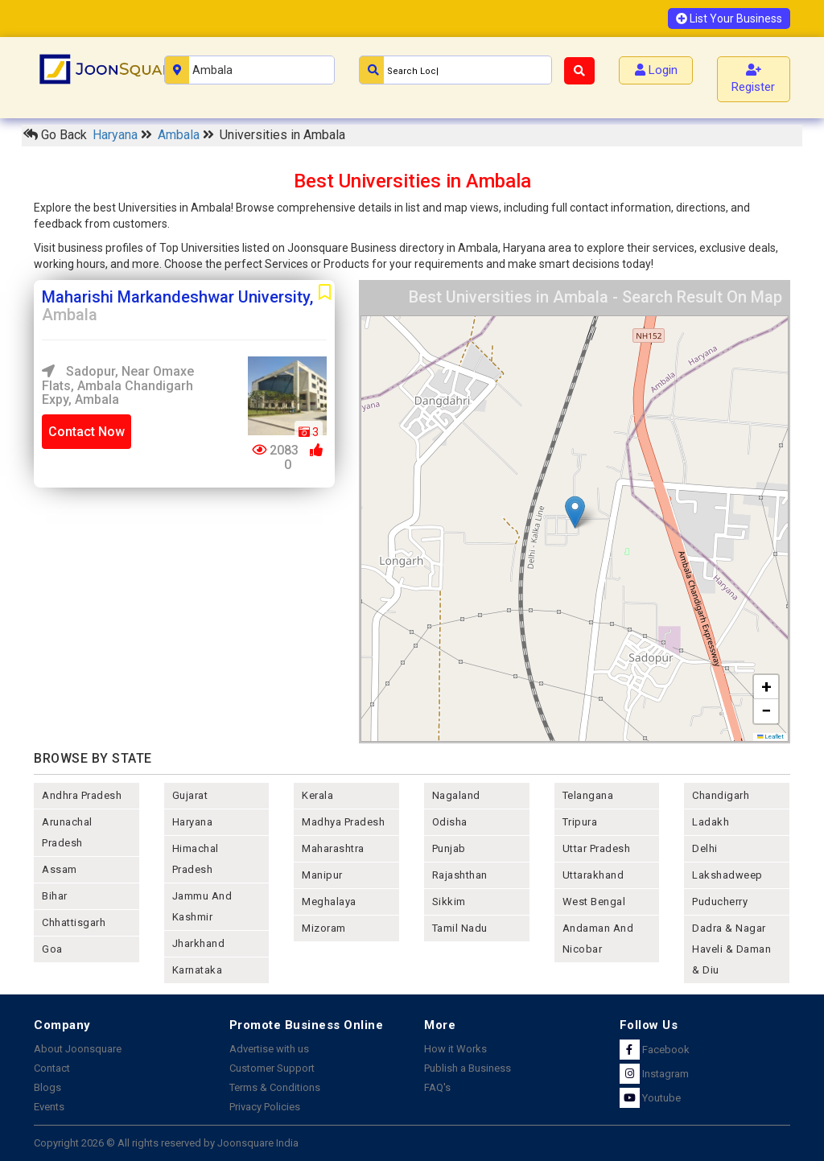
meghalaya (329, 901)
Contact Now (86, 431)
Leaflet (770, 736)
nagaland (456, 795)
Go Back (55, 134)
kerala (317, 795)
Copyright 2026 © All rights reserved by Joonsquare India (166, 1143)
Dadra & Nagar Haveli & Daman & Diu (731, 949)
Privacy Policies (264, 1107)
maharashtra (333, 848)
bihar (55, 896)
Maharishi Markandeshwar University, (177, 305)
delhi (705, 848)
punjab (449, 848)
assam (59, 869)
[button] (575, 512)
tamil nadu (460, 928)
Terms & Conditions (274, 1087)
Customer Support (272, 1068)
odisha (450, 822)
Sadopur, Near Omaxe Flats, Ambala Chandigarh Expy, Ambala (118, 385)
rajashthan (460, 875)
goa (52, 949)
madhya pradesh (343, 822)
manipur (322, 875)
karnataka (197, 970)
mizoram (324, 928)
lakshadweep (727, 875)
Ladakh (710, 822)
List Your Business (729, 18)
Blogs (47, 1087)
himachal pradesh (195, 858)
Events (49, 1107)
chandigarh (720, 795)
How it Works (455, 1049)
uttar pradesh (596, 848)
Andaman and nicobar (598, 938)
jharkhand (198, 943)
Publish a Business (467, 1068)
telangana (588, 795)
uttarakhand (593, 875)
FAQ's (437, 1087)
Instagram (654, 1074)
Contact (52, 1068)
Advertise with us (269, 1049)
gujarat (190, 795)
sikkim (449, 901)
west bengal (594, 901)
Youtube (650, 1098)
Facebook (655, 1050)
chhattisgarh (73, 922)
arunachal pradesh (67, 832)
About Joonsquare (78, 1049)
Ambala (180, 134)
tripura (580, 822)
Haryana (117, 134)
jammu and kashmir (202, 906)
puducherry (720, 901)
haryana (192, 822)
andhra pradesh (82, 795)
